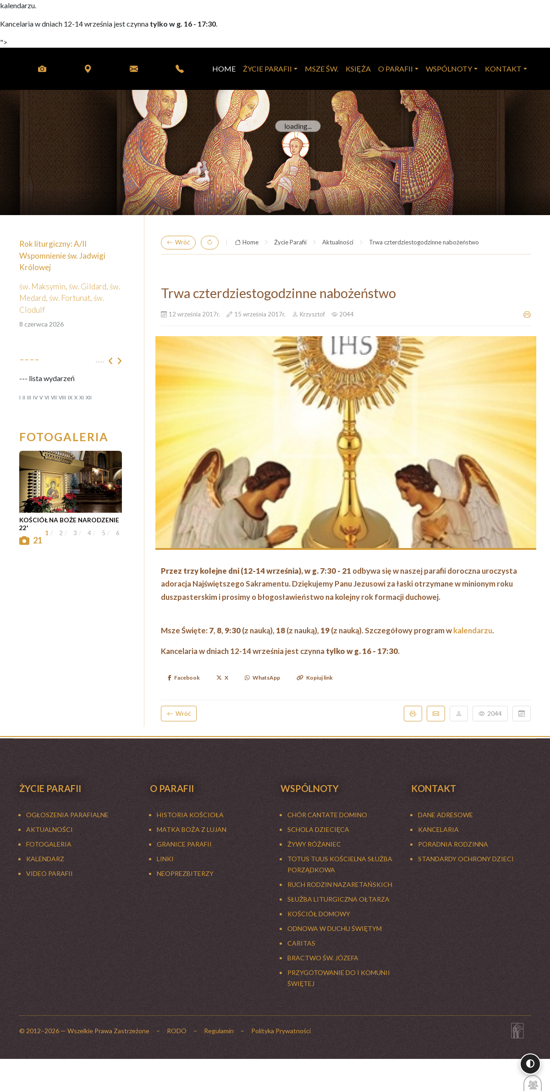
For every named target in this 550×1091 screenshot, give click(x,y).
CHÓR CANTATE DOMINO (327, 815)
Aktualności (337, 242)
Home (246, 242)
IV (35, 397)
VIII (62, 397)
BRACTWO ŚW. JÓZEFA (322, 958)
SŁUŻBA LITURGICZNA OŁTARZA (338, 899)
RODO (177, 1031)
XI (81, 397)
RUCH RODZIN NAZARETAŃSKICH (339, 884)
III (29, 397)
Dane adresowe (445, 815)
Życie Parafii (290, 242)
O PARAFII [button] (395, 68)
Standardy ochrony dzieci (466, 859)
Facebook (184, 677)
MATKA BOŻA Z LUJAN (191, 829)
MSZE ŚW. (321, 68)
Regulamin (219, 1031)
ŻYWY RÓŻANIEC (314, 844)
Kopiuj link (315, 677)
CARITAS (301, 943)
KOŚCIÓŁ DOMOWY (318, 914)
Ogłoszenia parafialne (67, 815)
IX (70, 397)
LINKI (165, 859)
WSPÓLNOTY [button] (449, 68)
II (23, 397)
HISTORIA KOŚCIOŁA (190, 815)
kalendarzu (472, 630)
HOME (224, 68)
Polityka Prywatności (281, 1031)
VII (54, 397)
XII (89, 397)
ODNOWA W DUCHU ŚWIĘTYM (334, 928)
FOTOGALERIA (49, 844)
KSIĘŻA (358, 68)
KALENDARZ (45, 859)
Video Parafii (49, 873)
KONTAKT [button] (503, 68)
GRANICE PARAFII (184, 844)
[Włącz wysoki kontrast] (530, 1063)
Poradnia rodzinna (453, 844)
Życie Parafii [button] (267, 68)
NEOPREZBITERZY (185, 873)
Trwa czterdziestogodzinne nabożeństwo (424, 242)
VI (46, 397)
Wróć (178, 242)
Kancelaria (438, 829)
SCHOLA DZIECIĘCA (318, 829)
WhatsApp (262, 677)
